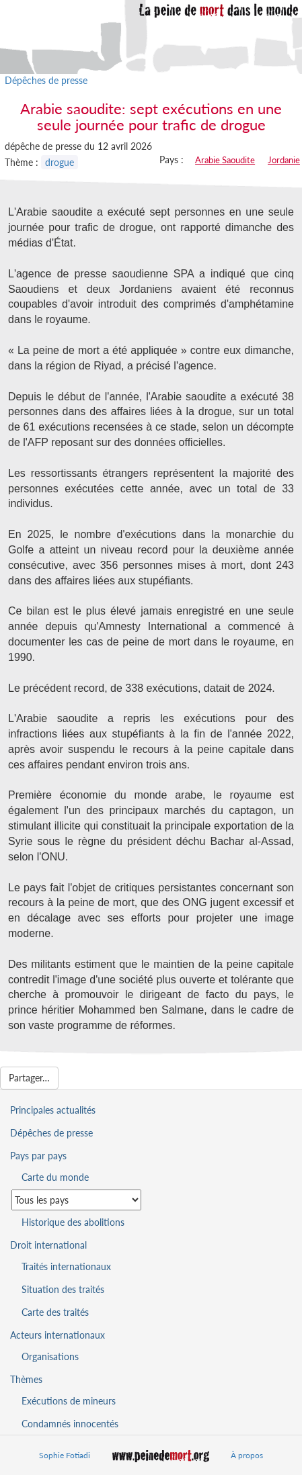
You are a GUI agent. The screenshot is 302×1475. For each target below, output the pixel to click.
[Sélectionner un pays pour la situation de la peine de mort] (76, 1200)
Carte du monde (55, 1177)
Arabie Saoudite (225, 159)
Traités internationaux (66, 1266)
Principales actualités (53, 1110)
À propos (247, 1455)
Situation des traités (63, 1289)
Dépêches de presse (46, 80)
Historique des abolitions (73, 1222)
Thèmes (26, 1379)
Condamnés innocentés (70, 1423)
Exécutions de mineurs (69, 1400)
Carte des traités (55, 1312)
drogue (59, 162)
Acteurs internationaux (57, 1335)
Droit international (48, 1245)
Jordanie (284, 159)
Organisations (50, 1356)
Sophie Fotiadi (64, 1455)
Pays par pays (38, 1155)
